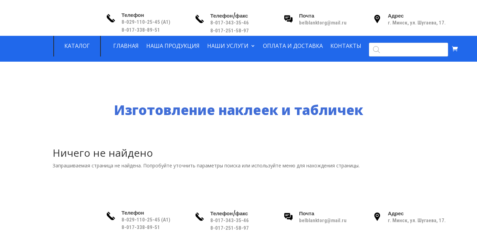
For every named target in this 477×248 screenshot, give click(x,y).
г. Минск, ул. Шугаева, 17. (417, 23)
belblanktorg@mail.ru (323, 23)
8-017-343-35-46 (230, 23)
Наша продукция (173, 46)
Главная (126, 46)
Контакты (345, 46)
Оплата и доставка (293, 46)
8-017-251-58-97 (229, 31)
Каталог (77, 46)
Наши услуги (227, 46)
